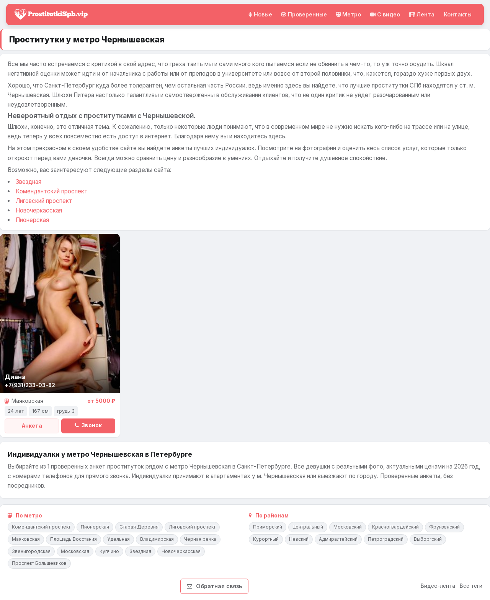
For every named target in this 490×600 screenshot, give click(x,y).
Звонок (88, 425)
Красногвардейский (395, 527)
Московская (75, 551)
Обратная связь (214, 586)
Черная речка (200, 539)
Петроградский (385, 539)
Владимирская (157, 539)
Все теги (471, 586)
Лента (421, 14)
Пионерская (32, 220)
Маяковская (26, 539)
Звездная (28, 181)
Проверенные (304, 14)
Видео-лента (438, 586)
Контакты (458, 14)
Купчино (109, 551)
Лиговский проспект (44, 200)
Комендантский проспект (52, 191)
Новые (260, 14)
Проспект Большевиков (39, 563)
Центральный (307, 527)
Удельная (118, 539)
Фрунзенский (444, 527)
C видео (385, 14)
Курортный (266, 539)
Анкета (32, 426)
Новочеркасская (39, 210)
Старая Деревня (138, 527)
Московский (347, 527)
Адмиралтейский (338, 539)
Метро (348, 14)
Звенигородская (31, 551)
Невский (299, 539)
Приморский (267, 527)
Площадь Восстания (73, 539)
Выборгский (428, 539)
